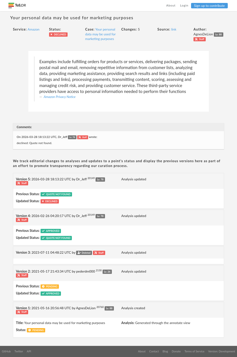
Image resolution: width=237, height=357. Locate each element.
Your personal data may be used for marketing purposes (100, 34)
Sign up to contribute (209, 6)
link (173, 29)
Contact (154, 351)
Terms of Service (194, 351)
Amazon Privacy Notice (60, 97)
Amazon (33, 29)
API (29, 351)
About (171, 5)
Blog (165, 351)
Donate (176, 351)
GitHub (6, 351)
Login (184, 5)
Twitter (18, 351)
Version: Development (221, 351)
